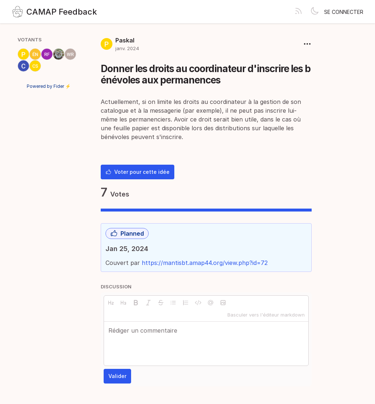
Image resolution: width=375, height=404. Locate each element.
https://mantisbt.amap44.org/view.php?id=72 (205, 262)
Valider (117, 376)
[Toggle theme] (314, 11)
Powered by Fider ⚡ (49, 86)
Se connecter (343, 12)
